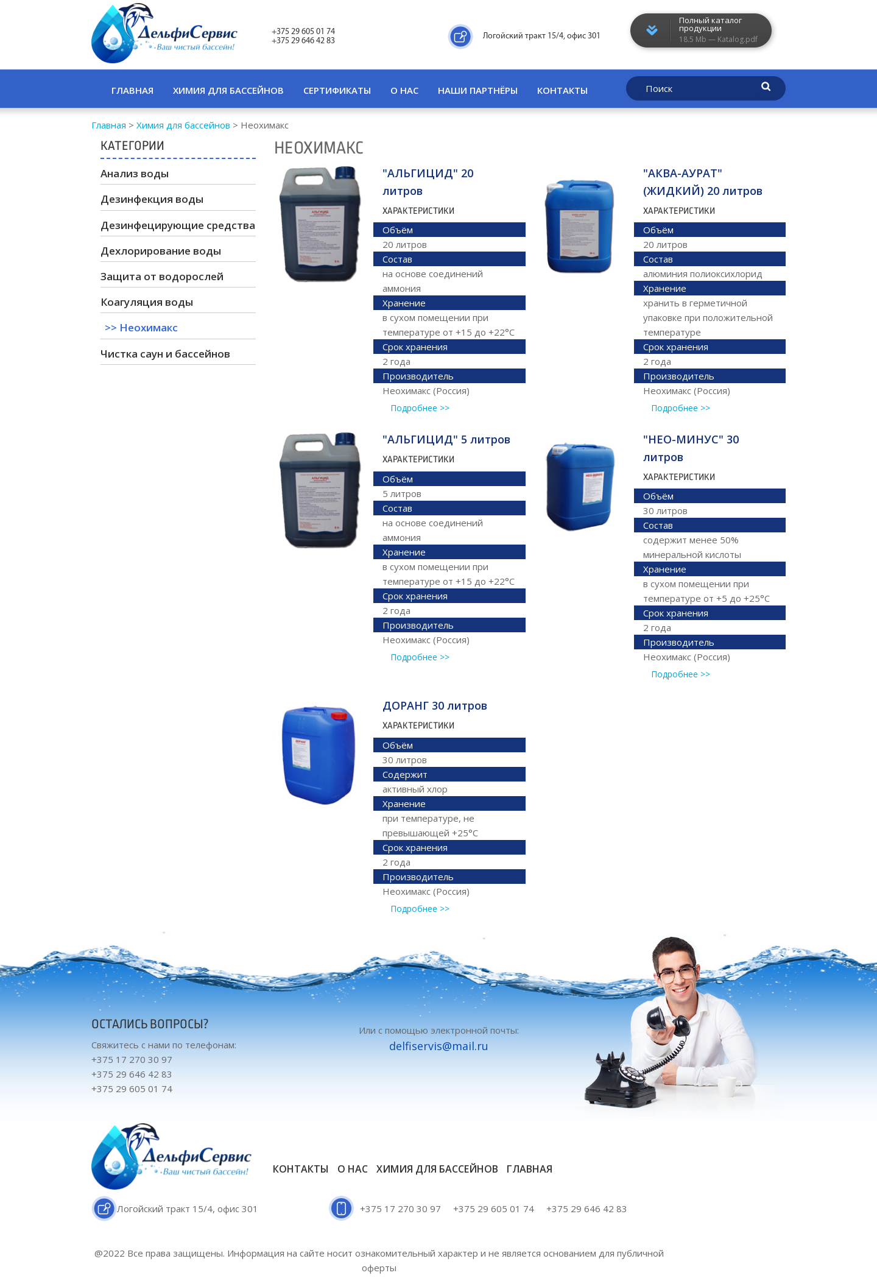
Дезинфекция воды (151, 199)
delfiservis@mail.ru (438, 1046)
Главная (132, 90)
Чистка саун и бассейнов (165, 354)
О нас (404, 90)
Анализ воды (134, 173)
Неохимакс (148, 327)
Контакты (562, 90)
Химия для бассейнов (228, 90)
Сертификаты (337, 90)
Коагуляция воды (146, 302)
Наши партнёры (478, 90)
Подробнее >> (419, 408)
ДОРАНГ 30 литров (434, 705)
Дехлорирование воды (160, 251)
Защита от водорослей (162, 276)
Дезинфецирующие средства (177, 225)
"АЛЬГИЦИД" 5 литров (446, 439)
